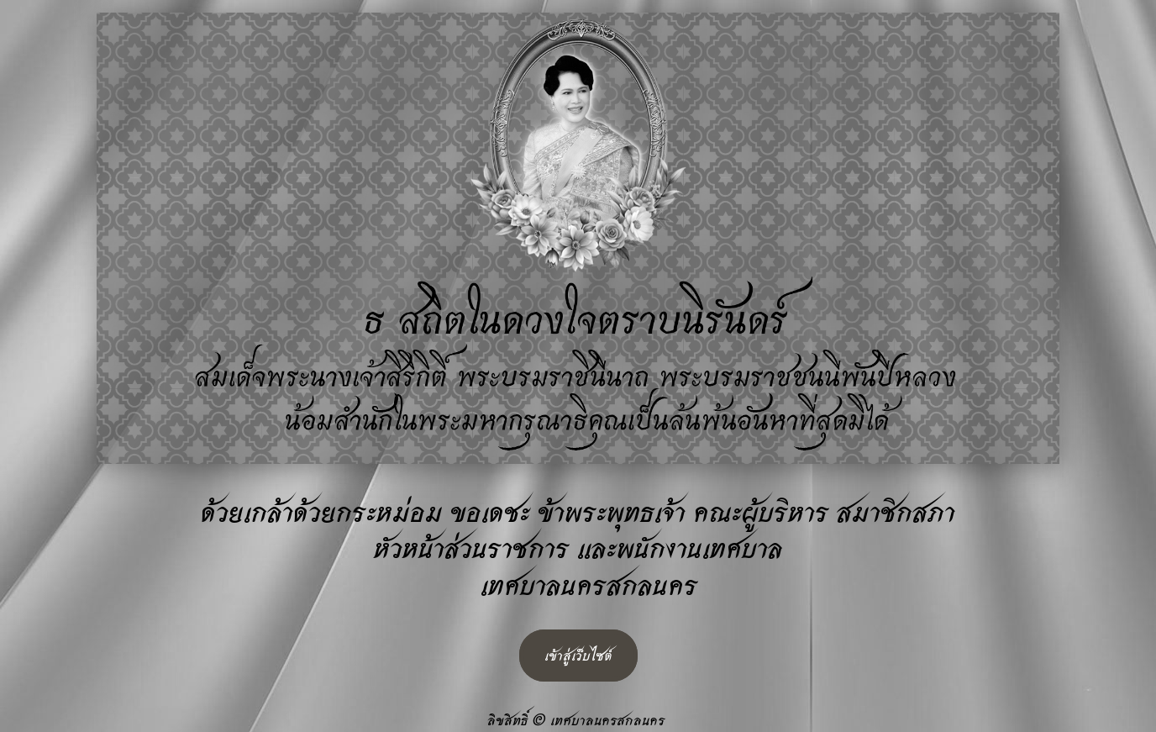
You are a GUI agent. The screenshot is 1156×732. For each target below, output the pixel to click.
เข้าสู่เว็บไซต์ (578, 655)
